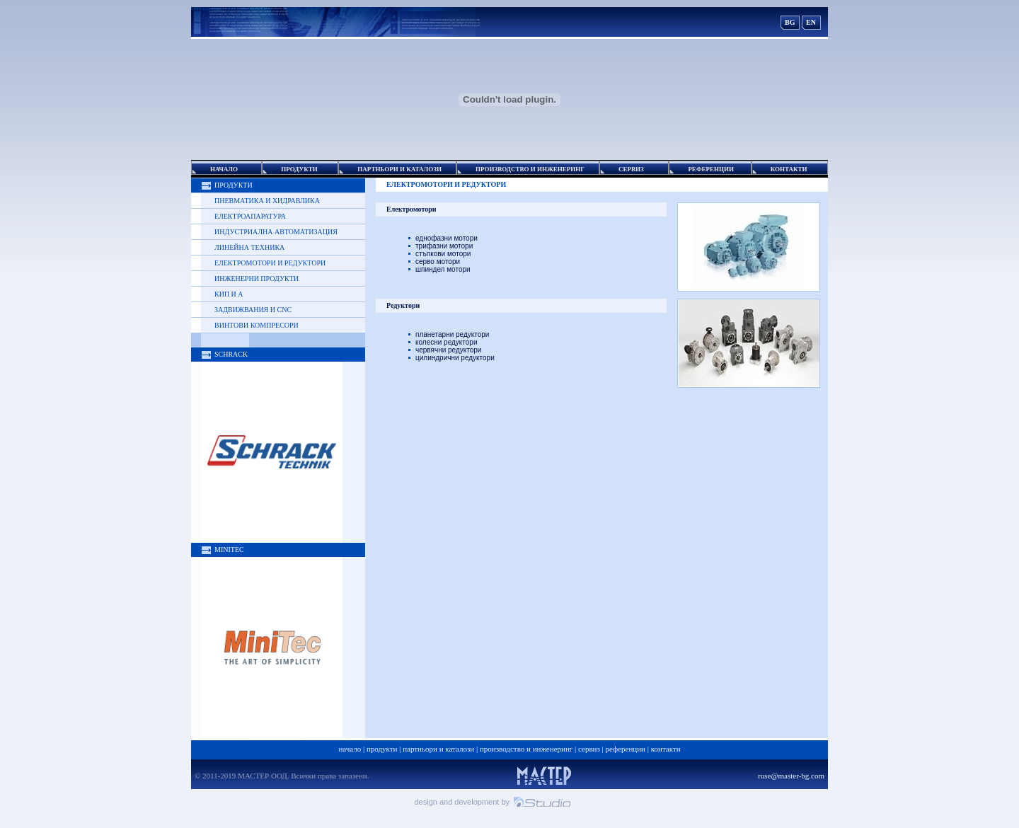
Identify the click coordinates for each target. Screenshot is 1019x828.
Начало (349, 748)
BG (790, 22)
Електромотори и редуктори (270, 263)
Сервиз (589, 748)
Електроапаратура (250, 216)
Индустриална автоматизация (276, 232)
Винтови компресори (256, 325)
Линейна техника (249, 247)
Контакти (666, 748)
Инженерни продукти (256, 278)
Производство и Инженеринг (526, 748)
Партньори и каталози (438, 748)
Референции (625, 748)
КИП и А (228, 294)
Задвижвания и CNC (253, 310)
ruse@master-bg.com (791, 775)
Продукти (382, 748)
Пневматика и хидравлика (267, 201)
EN (811, 22)
